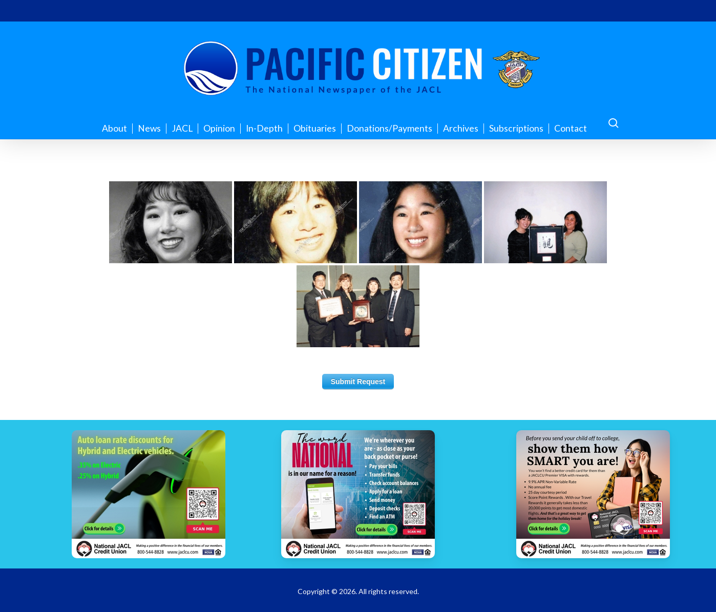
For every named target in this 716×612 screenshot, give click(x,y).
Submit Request (358, 381)
